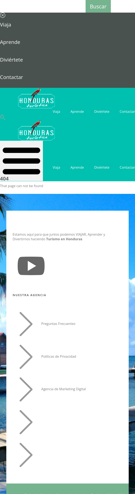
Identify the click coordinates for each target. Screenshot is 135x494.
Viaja (5, 24)
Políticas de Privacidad (58, 356)
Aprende (10, 41)
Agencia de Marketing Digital (63, 389)
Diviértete (11, 59)
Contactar (11, 77)
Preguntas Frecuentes (58, 323)
